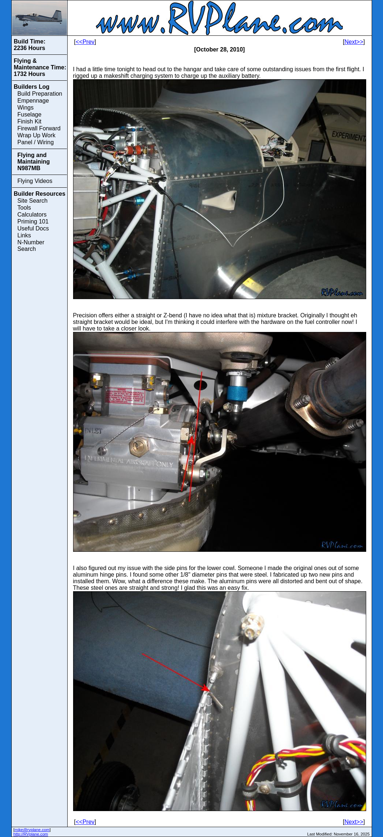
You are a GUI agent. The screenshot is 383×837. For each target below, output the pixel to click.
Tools (24, 208)
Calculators (32, 214)
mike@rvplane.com (32, 830)
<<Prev (85, 42)
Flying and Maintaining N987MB (34, 161)
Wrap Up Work (37, 135)
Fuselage (30, 114)
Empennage (33, 101)
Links (24, 235)
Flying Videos (35, 181)
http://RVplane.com (31, 834)
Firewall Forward (39, 128)
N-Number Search (31, 245)
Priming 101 (33, 221)
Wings (26, 107)
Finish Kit (30, 121)
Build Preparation (40, 94)
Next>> (353, 42)
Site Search (33, 201)
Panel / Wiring (36, 142)
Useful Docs (33, 228)
